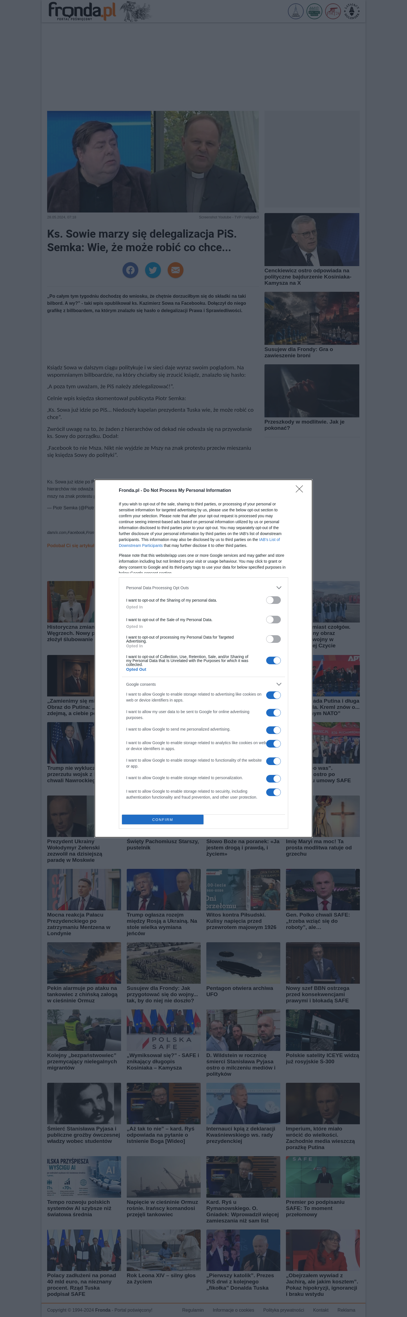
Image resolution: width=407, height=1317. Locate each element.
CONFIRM (162, 820)
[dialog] (203, 658)
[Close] (301, 490)
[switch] (273, 600)
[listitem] (203, 588)
